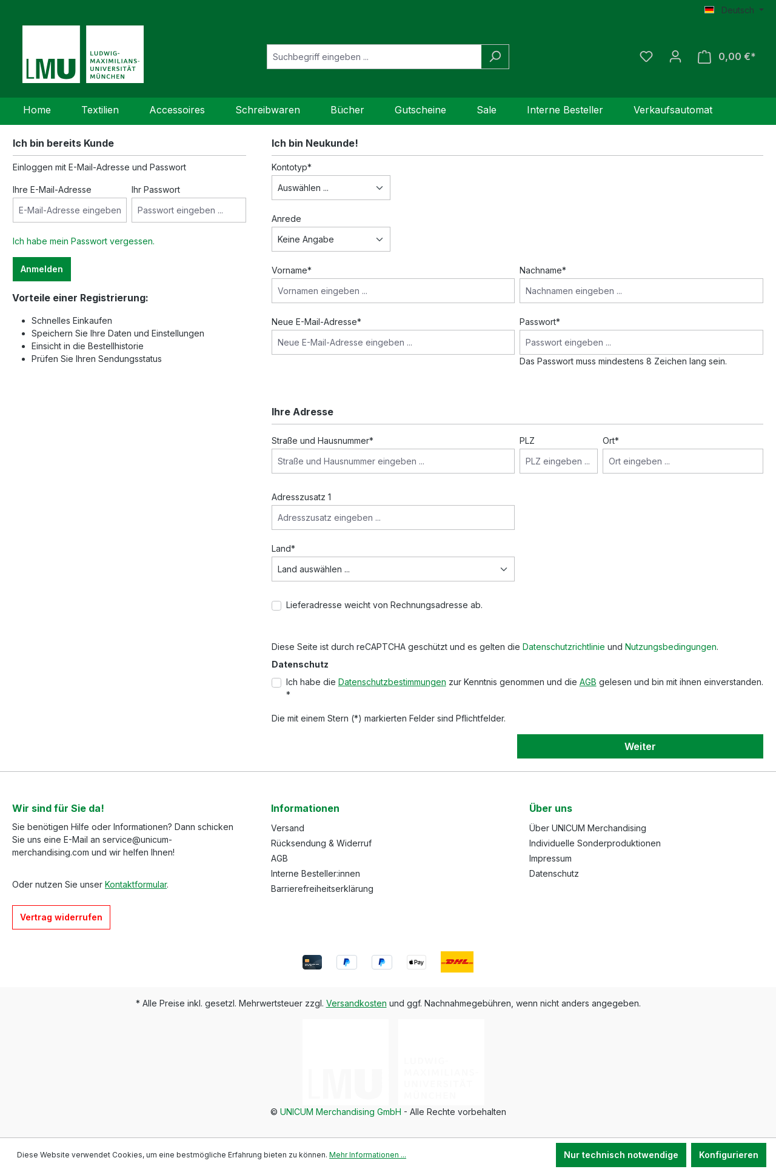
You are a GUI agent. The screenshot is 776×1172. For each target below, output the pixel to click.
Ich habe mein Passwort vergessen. (84, 241)
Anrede (286, 218)
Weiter (640, 746)
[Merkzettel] (646, 56)
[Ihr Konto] (675, 56)
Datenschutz (554, 873)
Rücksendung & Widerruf (321, 843)
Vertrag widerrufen (61, 917)
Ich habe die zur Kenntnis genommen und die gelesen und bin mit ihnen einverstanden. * (524, 688)
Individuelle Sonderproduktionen (595, 843)
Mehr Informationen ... (367, 1154)
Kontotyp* (292, 167)
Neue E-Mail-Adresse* (316, 321)
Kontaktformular (136, 884)
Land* (283, 548)
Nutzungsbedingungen (671, 646)
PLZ (527, 440)
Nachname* (543, 270)
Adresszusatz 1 (301, 497)
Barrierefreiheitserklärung (322, 888)
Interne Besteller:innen (315, 873)
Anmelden (42, 269)
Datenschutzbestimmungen (392, 682)
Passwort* (540, 321)
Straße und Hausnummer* (322, 440)
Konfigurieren (728, 1155)
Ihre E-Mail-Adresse (52, 189)
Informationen (305, 808)
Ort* (611, 440)
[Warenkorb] (727, 56)
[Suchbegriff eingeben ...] (374, 56)
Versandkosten (356, 1003)
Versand (287, 828)
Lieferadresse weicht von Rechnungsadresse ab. (384, 605)
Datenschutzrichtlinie (564, 646)
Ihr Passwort (156, 189)
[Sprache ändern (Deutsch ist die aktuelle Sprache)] (734, 10)
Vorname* (292, 270)
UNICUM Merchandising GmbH (340, 1112)
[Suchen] (495, 56)
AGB (588, 682)
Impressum (550, 858)
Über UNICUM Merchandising (587, 828)
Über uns (550, 808)
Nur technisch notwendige (621, 1155)
